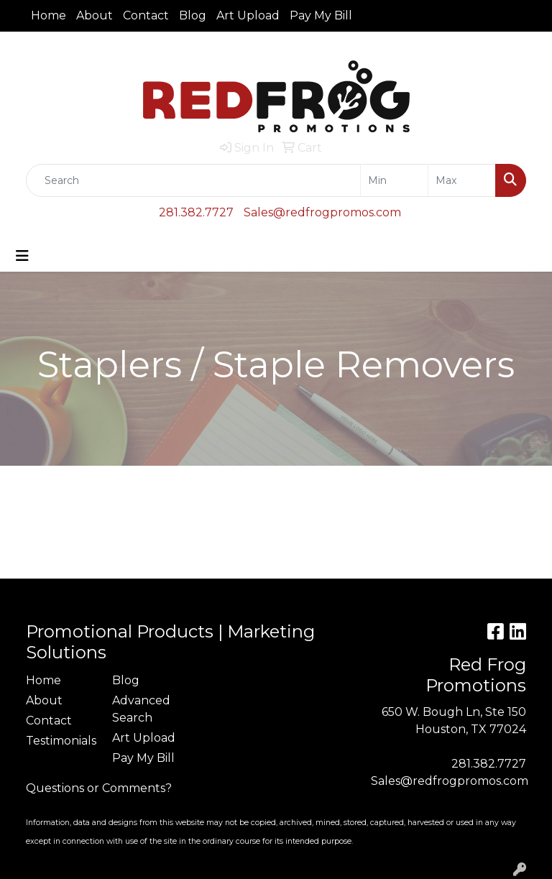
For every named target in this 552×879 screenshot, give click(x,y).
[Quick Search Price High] (462, 180)
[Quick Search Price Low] (394, 180)
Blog (192, 15)
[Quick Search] (193, 180)
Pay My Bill (321, 15)
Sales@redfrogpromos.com (322, 212)
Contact (146, 15)
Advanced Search (141, 709)
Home (48, 15)
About (94, 15)
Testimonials (60, 740)
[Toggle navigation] (22, 256)
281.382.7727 (196, 212)
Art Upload (248, 15)
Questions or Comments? (99, 788)
